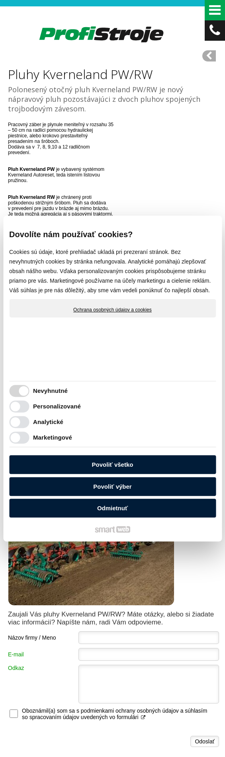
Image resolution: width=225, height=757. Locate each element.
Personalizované (57, 406)
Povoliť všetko (112, 464)
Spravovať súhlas (151, 748)
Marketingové (52, 437)
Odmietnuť (112, 508)
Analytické (48, 421)
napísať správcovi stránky (156, 742)
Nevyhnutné (50, 390)
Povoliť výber (112, 486)
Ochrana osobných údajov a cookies (112, 310)
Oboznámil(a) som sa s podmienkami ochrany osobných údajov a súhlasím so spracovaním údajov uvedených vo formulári (114, 610)
